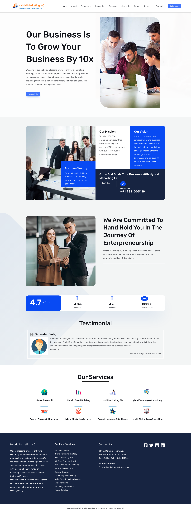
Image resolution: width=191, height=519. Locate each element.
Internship (126, 6)
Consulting (101, 6)
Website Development (64, 468)
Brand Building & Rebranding (67, 465)
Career (137, 6)
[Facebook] (145, 445)
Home (65, 6)
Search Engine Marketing (65, 476)
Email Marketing (61, 483)
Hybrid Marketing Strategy (78, 419)
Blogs (147, 6)
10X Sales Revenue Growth (66, 461)
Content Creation (62, 472)
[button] (174, 6)
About (75, 6)
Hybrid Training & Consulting (147, 400)
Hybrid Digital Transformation (146, 419)
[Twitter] (151, 445)
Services (86, 6)
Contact (159, 6)
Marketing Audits (62, 450)
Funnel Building (61, 490)
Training (113, 6)
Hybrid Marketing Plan (112, 400)
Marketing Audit (44, 400)
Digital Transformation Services (68, 479)
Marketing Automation (64, 486)
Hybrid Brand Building (78, 400)
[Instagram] (157, 445)
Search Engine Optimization (44, 419)
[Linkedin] (163, 445)
